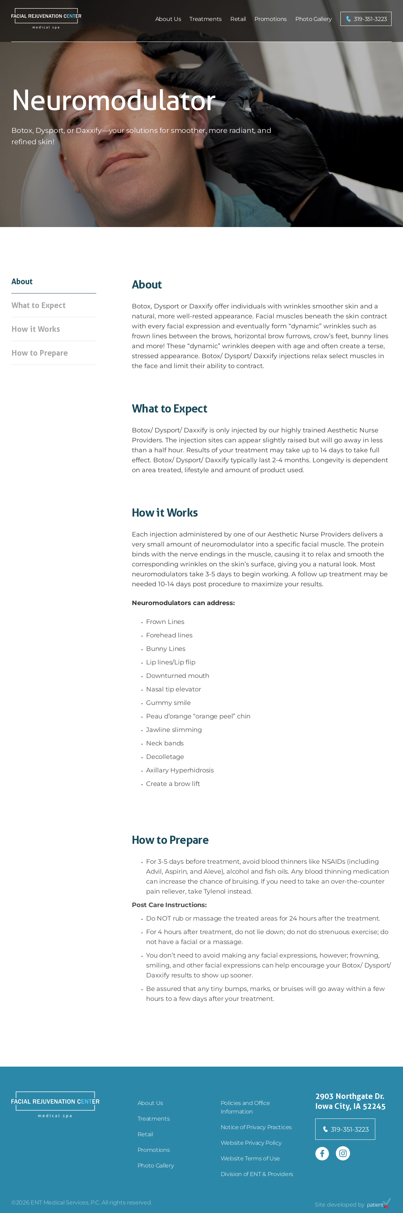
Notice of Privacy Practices (256, 1127)
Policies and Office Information (245, 1107)
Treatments (205, 18)
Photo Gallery (313, 18)
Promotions (270, 18)
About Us (168, 18)
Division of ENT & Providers (257, 1173)
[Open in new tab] (322, 1153)
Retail (238, 18)
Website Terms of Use (250, 1158)
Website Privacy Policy (251, 1142)
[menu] (243, 19)
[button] (366, 19)
